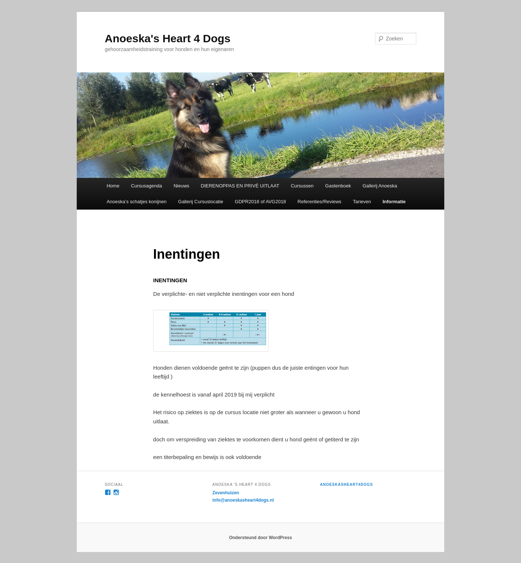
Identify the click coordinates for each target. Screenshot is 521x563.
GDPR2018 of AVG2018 (260, 201)
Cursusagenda (146, 186)
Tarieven (362, 201)
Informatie (394, 201)
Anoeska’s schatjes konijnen (136, 201)
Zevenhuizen (225, 492)
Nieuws (181, 186)
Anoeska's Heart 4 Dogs (167, 38)
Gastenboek (338, 186)
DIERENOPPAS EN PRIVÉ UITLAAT (240, 186)
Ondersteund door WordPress (260, 537)
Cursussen (302, 186)
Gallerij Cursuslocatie (200, 201)
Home (113, 186)
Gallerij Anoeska (380, 186)
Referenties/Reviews (319, 201)
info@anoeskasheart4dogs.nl (243, 500)
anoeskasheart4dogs (346, 485)
